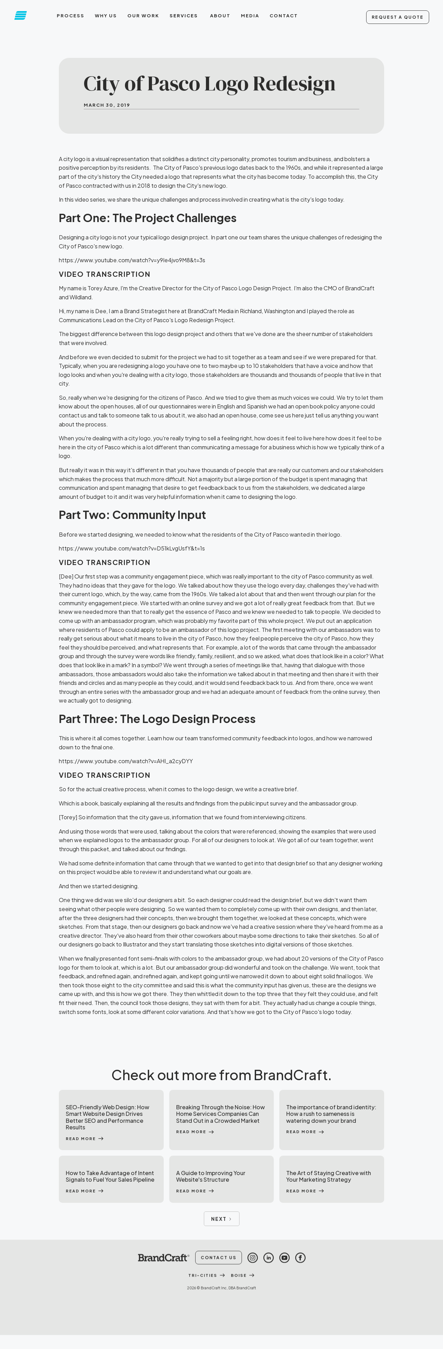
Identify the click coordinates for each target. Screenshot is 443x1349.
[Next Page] (221, 1218)
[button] (184, 15)
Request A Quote (398, 17)
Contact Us (218, 1267)
